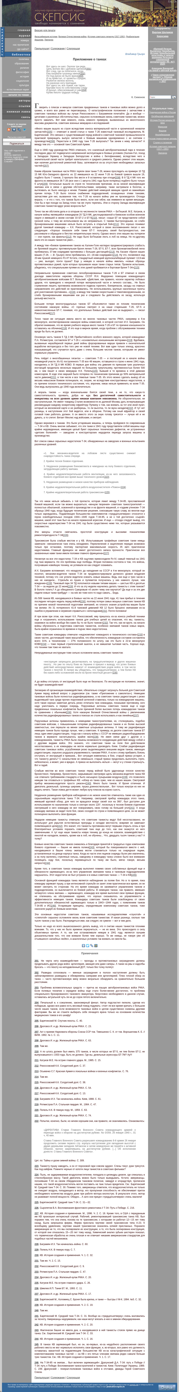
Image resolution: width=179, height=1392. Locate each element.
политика (24, 59)
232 (105, 622)
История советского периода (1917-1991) (106, 37)
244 (47, 863)
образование (22, 63)
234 (44, 644)
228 (49, 583)
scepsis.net (134, 1385)
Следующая (73, 48)
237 (136, 715)
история (24, 76)
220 (95, 371)
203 (81, 76)
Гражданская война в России (162, 112)
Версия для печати (45, 30)
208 (118, 177)
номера (25, 40)
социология (22, 81)
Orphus (7, 153)
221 (53, 377)
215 (136, 267)
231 (104, 611)
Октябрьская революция (162, 116)
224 (123, 487)
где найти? (23, 49)
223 (107, 477)
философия (22, 72)
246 (53, 905)
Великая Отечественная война (72, 37)
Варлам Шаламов (162, 32)
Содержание (58, 48)
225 (107, 492)
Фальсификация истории (46, 37)
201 (89, 68)
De (175, 1)
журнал (25, 35)
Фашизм (162, 131)
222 (130, 408)
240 (88, 783)
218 (64, 328)
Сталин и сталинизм (162, 142)
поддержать (2, 42)
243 (92, 847)
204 (84, 90)
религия (24, 68)
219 (130, 340)
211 (116, 224)
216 (73, 292)
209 (45, 184)
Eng (170, 1)
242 (60, 826)
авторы (25, 100)
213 (112, 251)
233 (140, 634)
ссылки (25, 106)
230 (83, 601)
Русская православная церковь (162, 139)
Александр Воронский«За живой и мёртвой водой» (162, 69)
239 (125, 777)
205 (50, 131)
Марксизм (162, 127)
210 (94, 217)
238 (96, 736)
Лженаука (48, 40)
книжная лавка (19, 111)
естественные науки (18, 89)
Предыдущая (42, 48)
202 (83, 73)
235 (115, 672)
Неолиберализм (162, 135)
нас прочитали (21, 44)
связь (26, 117)
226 (66, 535)
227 (106, 553)
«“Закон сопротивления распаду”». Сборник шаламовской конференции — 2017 (162, 78)
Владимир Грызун (135, 54)
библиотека (21, 54)
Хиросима (162, 36)
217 (52, 313)
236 (68, 712)
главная (24, 30)
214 (115, 255)
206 (52, 141)
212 (69, 236)
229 (70, 586)
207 (46, 165)
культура (24, 85)
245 (134, 875)
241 (132, 808)
